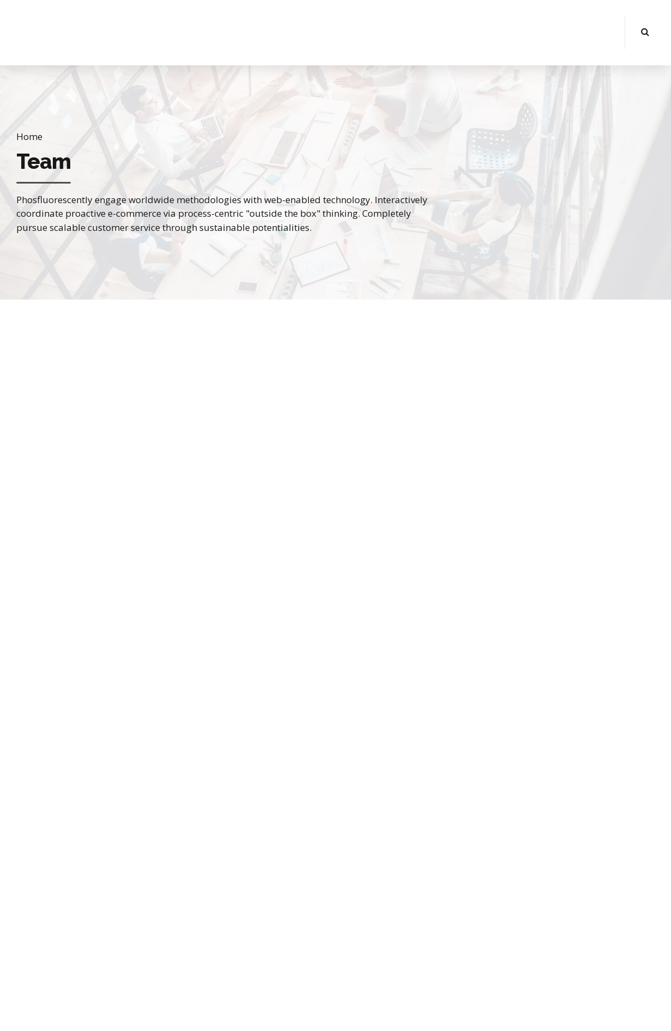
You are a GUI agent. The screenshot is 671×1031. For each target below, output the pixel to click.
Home (29, 136)
